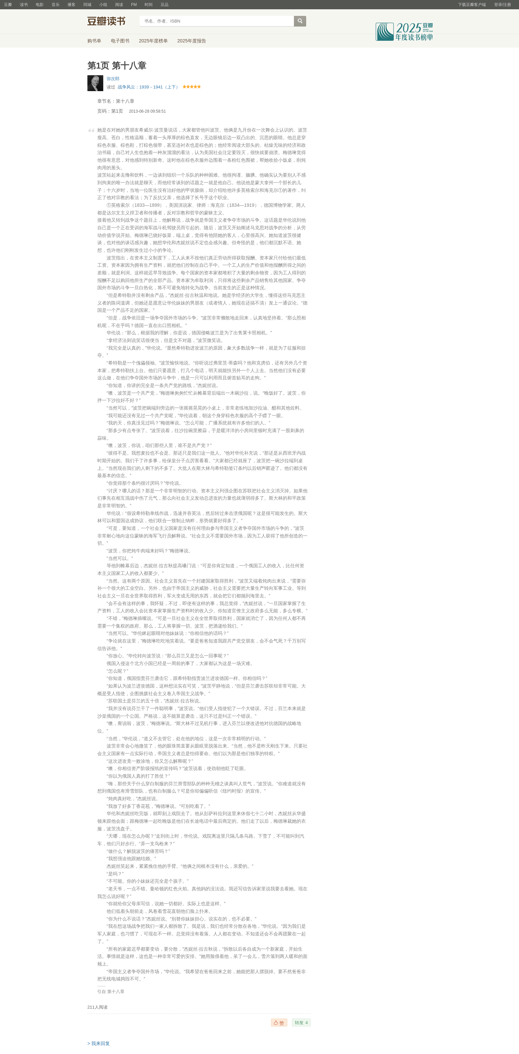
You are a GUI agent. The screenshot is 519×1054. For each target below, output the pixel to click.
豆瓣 (8, 4)
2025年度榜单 (153, 40)
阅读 (119, 4)
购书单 (94, 40)
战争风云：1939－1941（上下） (149, 86)
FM (134, 4)
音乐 (56, 4)
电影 (40, 4)
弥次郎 (113, 78)
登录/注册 (502, 4)
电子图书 (120, 40)
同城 (87, 4)
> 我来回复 (98, 1043)
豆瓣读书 (111, 22)
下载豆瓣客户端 (472, 4)
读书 (24, 4)
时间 (149, 4)
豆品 (164, 4)
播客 (71, 4)
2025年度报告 (191, 40)
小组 (103, 4)
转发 (301, 1023)
